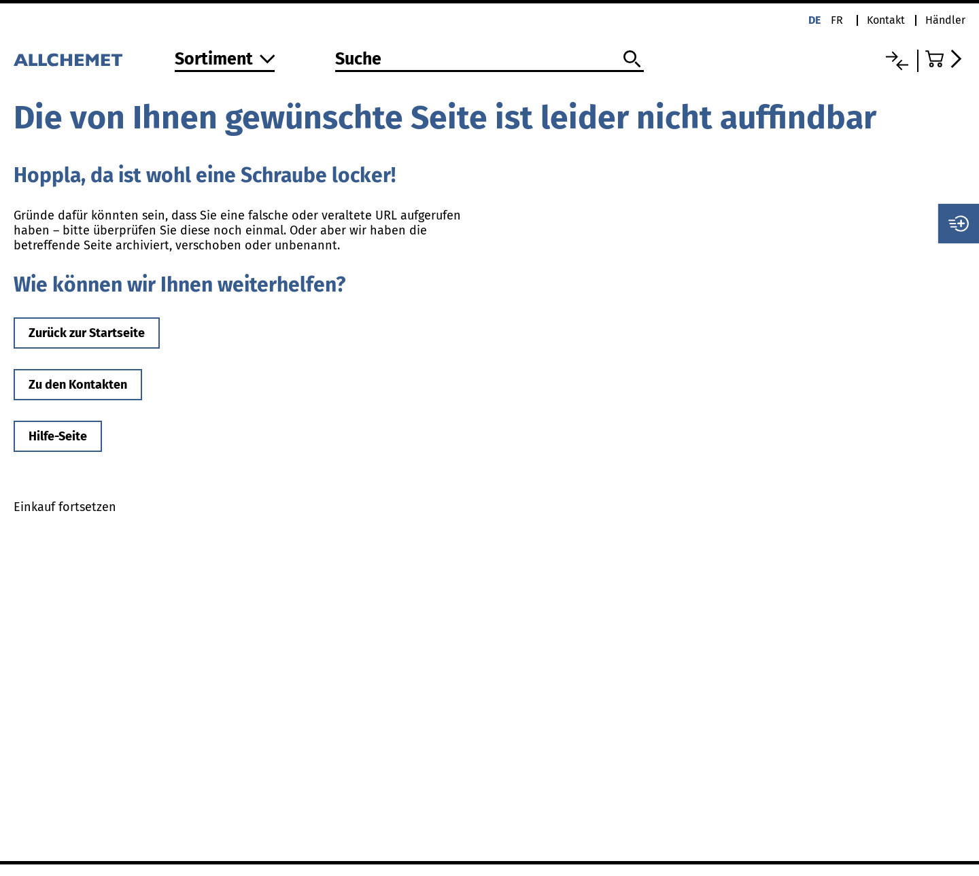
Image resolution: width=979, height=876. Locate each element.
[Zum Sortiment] (225, 60)
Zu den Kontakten (78, 384)
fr (837, 20)
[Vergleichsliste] (897, 61)
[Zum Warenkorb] (945, 59)
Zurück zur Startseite (87, 333)
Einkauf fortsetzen (65, 507)
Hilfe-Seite (58, 436)
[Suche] (489, 60)
